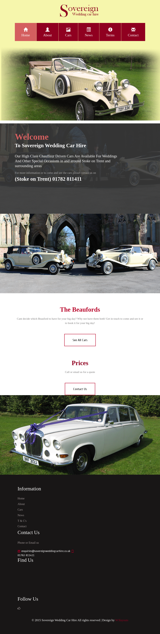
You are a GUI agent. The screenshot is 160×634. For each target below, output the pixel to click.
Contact (133, 32)
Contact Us (80, 389)
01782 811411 (26, 555)
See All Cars (80, 340)
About (47, 32)
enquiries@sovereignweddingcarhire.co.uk (45, 551)
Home (25, 32)
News (88, 32)
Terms (110, 32)
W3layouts (121, 620)
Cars (68, 32)
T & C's (22, 520)
